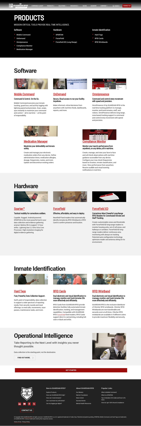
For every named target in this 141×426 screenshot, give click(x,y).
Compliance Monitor (24, 46)
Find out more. (24, 358)
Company (104, 6)
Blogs (85, 6)
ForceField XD (100, 209)
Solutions (63, 6)
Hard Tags (99, 35)
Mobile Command (23, 35)
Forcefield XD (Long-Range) (66, 42)
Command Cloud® (37, 6)
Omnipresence (22, 42)
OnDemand (21, 38)
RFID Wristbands (101, 42)
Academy (94, 6)
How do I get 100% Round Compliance (112, 403)
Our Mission (79, 392)
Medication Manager (25, 49)
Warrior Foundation (82, 395)
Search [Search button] (116, 6)
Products (51, 6)
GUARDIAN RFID (28, 417)
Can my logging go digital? (54, 403)
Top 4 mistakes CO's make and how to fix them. (113, 399)
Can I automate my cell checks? (55, 401)
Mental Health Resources (83, 403)
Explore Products (51, 392)
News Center (80, 398)
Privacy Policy (26, 422)
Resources (74, 6)
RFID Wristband (101, 291)
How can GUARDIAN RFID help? (55, 395)
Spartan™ (19, 209)
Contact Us (127, 6)
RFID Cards (99, 38)
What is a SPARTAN (107, 395)
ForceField (60, 38)
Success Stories (80, 401)
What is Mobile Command (109, 392)
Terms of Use (17, 422)
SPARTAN (59, 35)
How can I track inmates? (53, 398)
